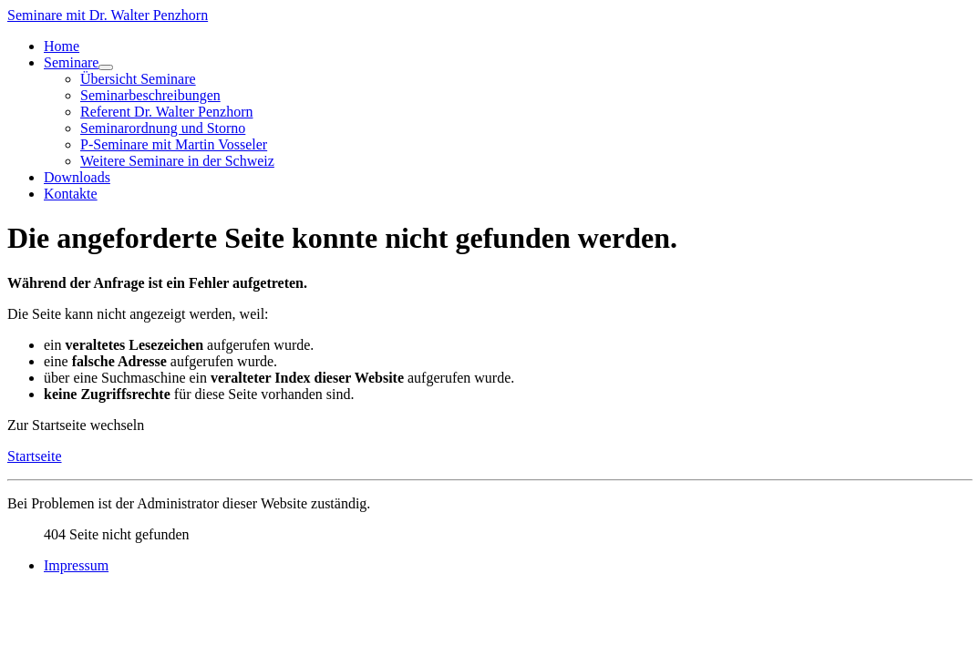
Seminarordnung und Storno (162, 128)
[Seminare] (105, 67)
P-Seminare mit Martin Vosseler (173, 144)
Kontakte (71, 193)
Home (61, 46)
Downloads (77, 177)
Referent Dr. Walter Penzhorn (166, 111)
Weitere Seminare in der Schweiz (177, 161)
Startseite (34, 456)
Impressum (76, 565)
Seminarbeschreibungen (150, 95)
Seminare (71, 62)
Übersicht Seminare (138, 79)
